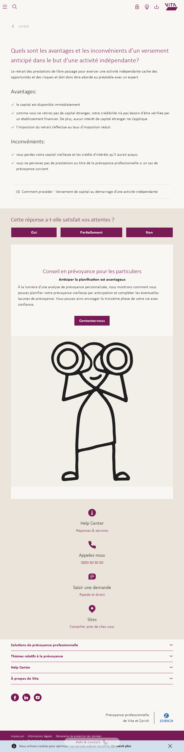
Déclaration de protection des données (79, 736)
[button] (5, 7)
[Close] (170, 746)
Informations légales (40, 736)
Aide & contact (92, 744)
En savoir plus (121, 746)
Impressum (17, 736)
